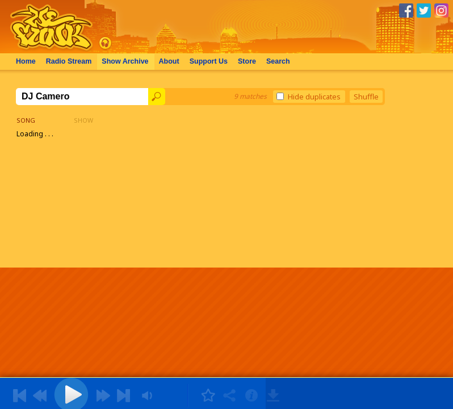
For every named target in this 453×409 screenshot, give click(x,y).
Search (278, 61)
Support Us (209, 61)
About (169, 61)
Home (26, 61)
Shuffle (366, 96)
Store (247, 61)
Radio (69, 61)
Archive (125, 61)
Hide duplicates (308, 96)
